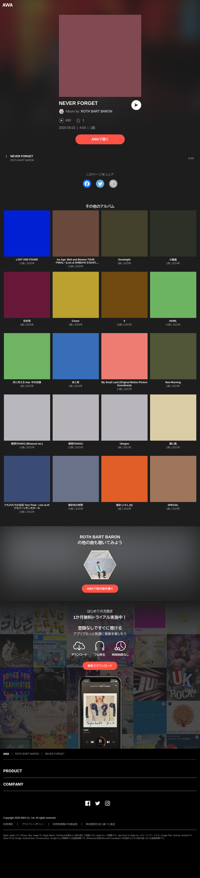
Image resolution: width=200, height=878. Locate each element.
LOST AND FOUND (27, 259)
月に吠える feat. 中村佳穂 (27, 382)
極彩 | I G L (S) (124, 505)
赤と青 (75, 382)
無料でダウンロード (100, 665)
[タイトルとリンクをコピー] (113, 184)
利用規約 (8, 824)
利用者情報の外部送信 (65, 824)
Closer (75, 321)
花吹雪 (27, 321)
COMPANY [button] (13, 784)
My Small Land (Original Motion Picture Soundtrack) (124, 384)
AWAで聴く (99, 139)
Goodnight (124, 259)
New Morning (173, 382)
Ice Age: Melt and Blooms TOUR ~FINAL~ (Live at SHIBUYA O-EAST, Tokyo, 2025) (75, 262)
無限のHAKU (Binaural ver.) (27, 443)
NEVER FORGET (55, 753)
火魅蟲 (173, 259)
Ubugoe (124, 443)
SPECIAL (173, 505)
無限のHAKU (75, 443)
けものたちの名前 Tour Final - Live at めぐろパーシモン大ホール (27, 507)
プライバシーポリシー (33, 824)
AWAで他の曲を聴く (100, 588)
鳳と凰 (173, 443)
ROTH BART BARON (96, 111)
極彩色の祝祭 (75, 505)
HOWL (173, 321)
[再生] (136, 105)
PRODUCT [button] (12, 770)
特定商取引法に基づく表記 (100, 824)
